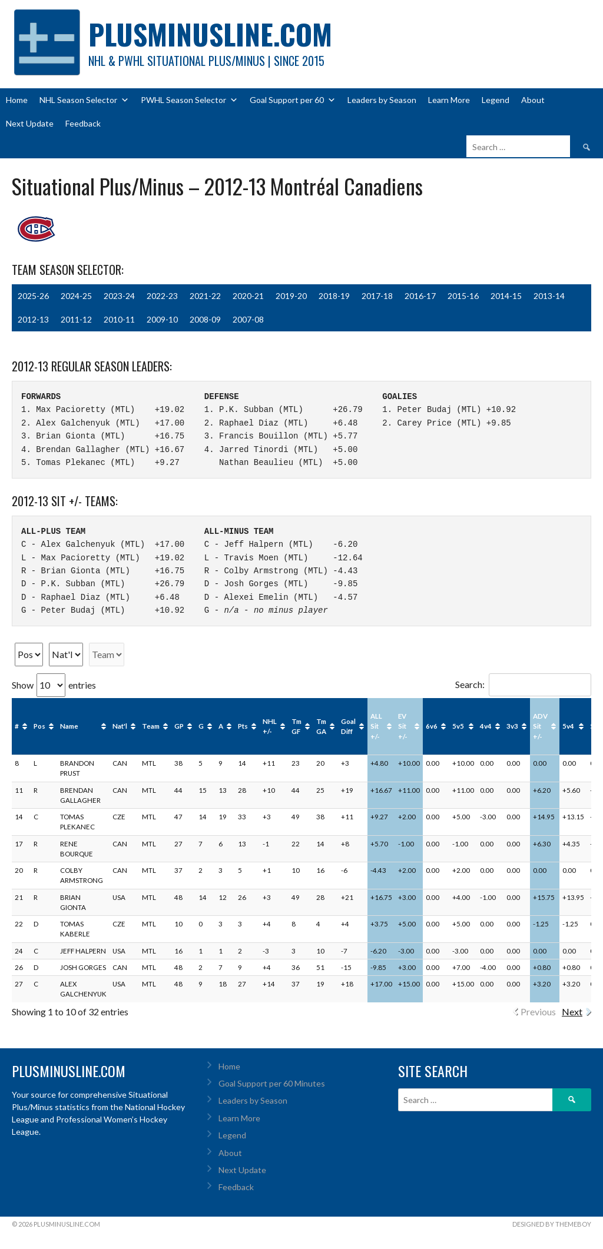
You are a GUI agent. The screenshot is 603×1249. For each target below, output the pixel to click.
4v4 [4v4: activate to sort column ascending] (486, 726)
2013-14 (549, 296)
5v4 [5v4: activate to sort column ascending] (568, 726)
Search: (523, 684)
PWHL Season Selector (189, 100)
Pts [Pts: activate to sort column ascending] (243, 726)
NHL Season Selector (84, 100)
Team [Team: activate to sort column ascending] (151, 726)
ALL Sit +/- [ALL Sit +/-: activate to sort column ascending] (376, 726)
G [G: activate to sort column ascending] (201, 726)
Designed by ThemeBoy (551, 1224)
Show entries (54, 684)
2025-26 (33, 296)
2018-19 (334, 296)
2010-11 (119, 319)
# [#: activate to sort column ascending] (17, 726)
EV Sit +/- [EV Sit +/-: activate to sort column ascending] (402, 726)
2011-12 (76, 319)
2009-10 (162, 319)
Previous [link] (538, 1011)
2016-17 (420, 296)
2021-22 (205, 296)
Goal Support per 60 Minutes (271, 1083)
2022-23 (162, 296)
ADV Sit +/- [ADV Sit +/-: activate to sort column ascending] (540, 726)
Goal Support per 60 (293, 100)
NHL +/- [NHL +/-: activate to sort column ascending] (270, 726)
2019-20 (291, 296)
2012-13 (33, 319)
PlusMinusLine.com (210, 34)
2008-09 (205, 319)
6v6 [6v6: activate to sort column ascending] (432, 726)
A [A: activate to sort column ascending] (220, 726)
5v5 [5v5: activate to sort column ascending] (458, 726)
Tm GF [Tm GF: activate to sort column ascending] (296, 726)
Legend (495, 100)
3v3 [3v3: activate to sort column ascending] (512, 726)
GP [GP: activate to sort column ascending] (179, 726)
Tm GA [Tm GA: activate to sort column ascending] (321, 726)
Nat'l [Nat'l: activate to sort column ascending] (119, 726)
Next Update (30, 123)
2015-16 (463, 296)
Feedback (83, 123)
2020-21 (248, 296)
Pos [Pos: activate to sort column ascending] (39, 726)
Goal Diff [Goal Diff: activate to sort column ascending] (348, 726)
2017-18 (377, 296)
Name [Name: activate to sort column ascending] (69, 726)
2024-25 (76, 296)
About (533, 100)
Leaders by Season (381, 100)
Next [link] (572, 1011)
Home (17, 100)
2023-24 (119, 296)
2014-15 (506, 296)
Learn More (449, 100)
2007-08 (248, 319)
